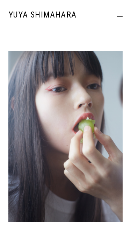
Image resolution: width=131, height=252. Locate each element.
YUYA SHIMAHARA (43, 15)
